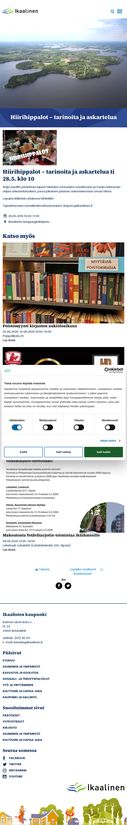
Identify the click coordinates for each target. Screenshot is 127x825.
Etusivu (9, 660)
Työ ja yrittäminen (18, 685)
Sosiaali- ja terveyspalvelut (26, 679)
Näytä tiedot (108, 440)
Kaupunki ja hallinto (20, 697)
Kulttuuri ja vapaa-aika (22, 691)
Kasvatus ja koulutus (20, 672)
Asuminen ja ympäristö (21, 666)
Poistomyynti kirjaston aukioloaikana (40, 325)
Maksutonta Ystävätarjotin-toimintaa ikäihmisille (51, 535)
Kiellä (23, 451)
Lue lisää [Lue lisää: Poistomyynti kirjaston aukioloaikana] (9, 340)
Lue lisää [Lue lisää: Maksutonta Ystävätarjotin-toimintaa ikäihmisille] (9, 549)
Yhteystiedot (13, 721)
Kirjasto (10, 727)
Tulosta (44, 569)
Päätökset (11, 715)
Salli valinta (63, 451)
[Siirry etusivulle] (20, 11)
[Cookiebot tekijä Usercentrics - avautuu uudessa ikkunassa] (107, 370)
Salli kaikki (103, 451)
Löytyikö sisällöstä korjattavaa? (83, 571)
